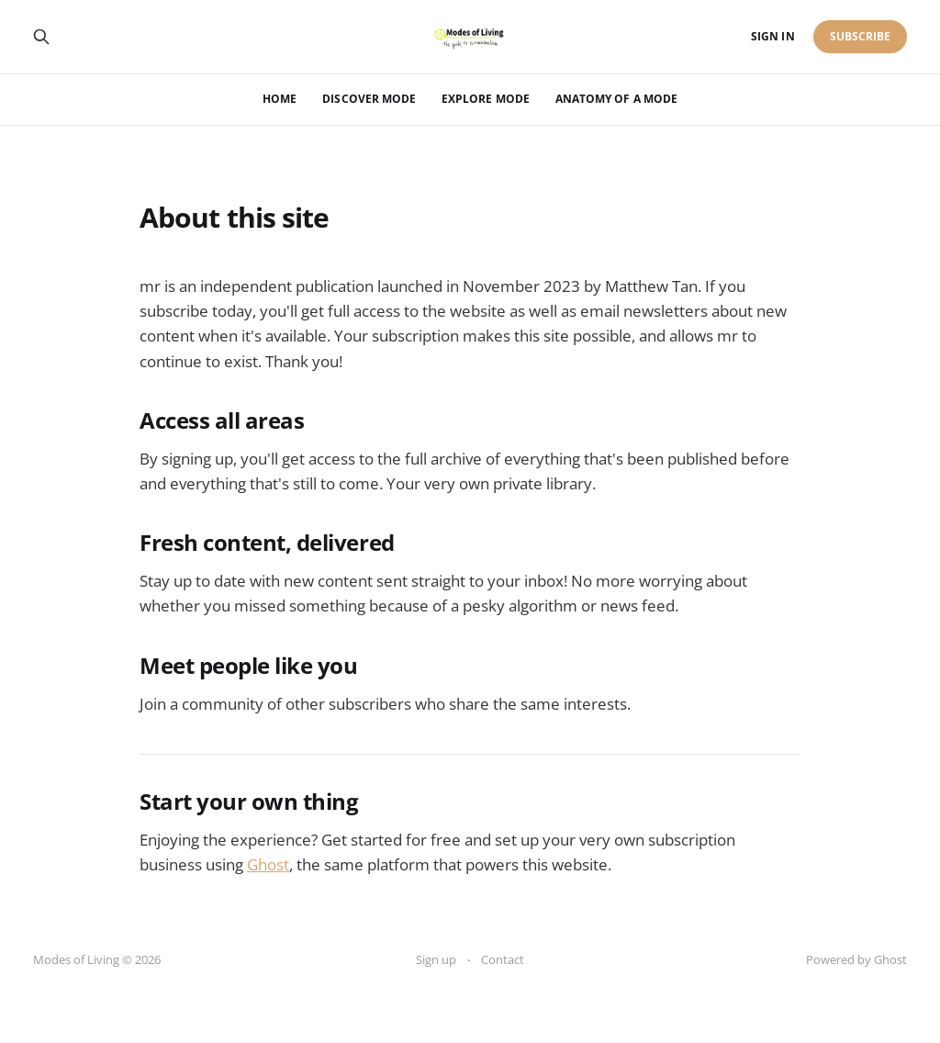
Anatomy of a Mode (616, 99)
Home (280, 99)
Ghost (268, 864)
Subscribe (860, 36)
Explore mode (486, 99)
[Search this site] (41, 36)
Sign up (436, 959)
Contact (502, 959)
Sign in (772, 36)
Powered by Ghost (856, 959)
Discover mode (369, 99)
